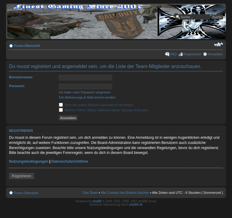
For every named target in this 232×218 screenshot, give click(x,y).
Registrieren (192, 54)
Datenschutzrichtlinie (69, 161)
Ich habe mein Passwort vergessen (85, 92)
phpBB (97, 201)
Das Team (90, 192)
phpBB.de (136, 204)
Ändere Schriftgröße (218, 44)
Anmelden (215, 54)
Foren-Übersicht (27, 45)
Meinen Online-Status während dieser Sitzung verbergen (103, 110)
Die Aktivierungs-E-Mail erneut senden (87, 97)
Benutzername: (21, 77)
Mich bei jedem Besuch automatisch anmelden (96, 105)
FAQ (173, 54)
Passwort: (17, 86)
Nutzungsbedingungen (28, 161)
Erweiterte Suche (210, 21)
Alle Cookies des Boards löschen (125, 192)
